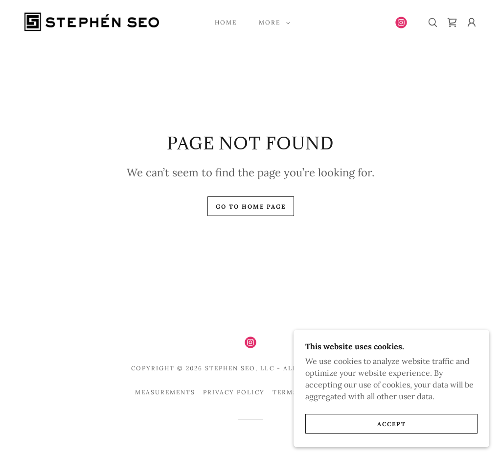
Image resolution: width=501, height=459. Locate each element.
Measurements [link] (165, 392)
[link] (91, 21)
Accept (391, 424)
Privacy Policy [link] (233, 392)
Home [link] (226, 22)
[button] (272, 22)
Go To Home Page (251, 206)
